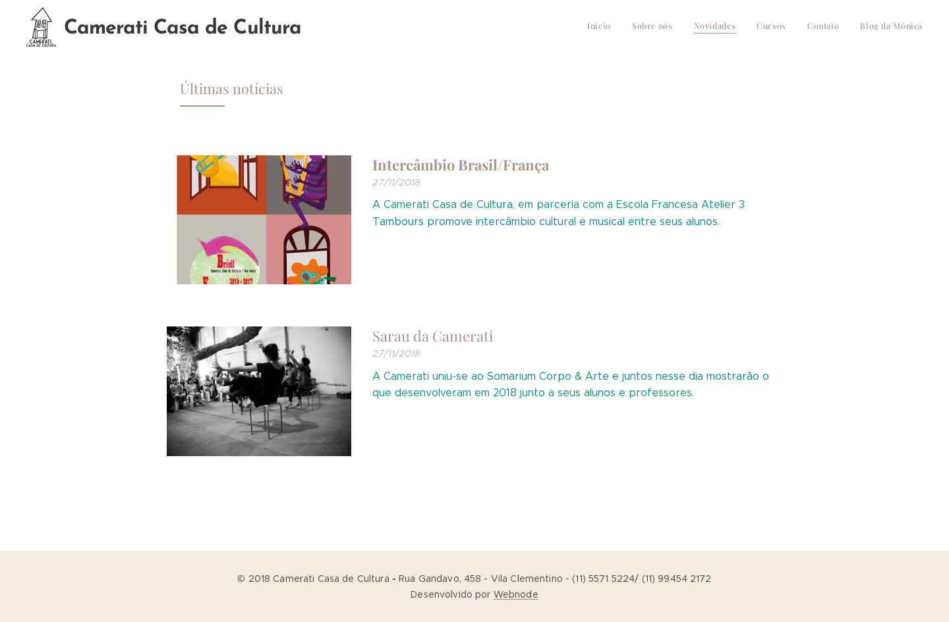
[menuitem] (821, 27)
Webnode (516, 594)
